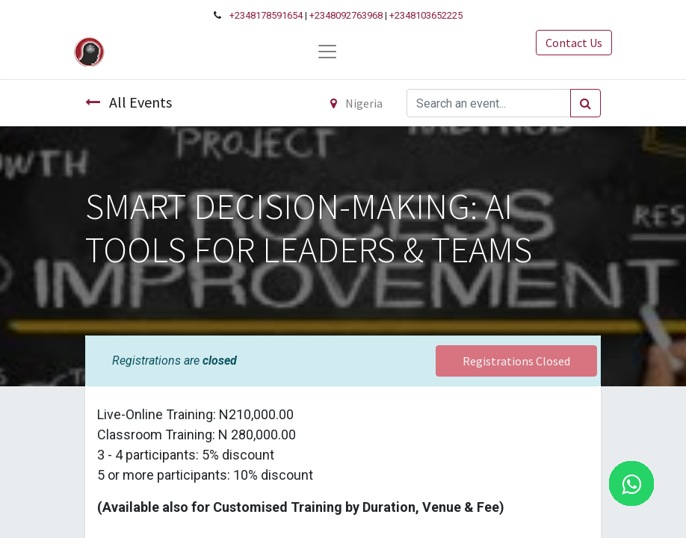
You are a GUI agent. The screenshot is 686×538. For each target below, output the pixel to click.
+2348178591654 (266, 15)
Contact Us (574, 42)
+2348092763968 (346, 15)
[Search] (585, 103)
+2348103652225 (426, 15)
